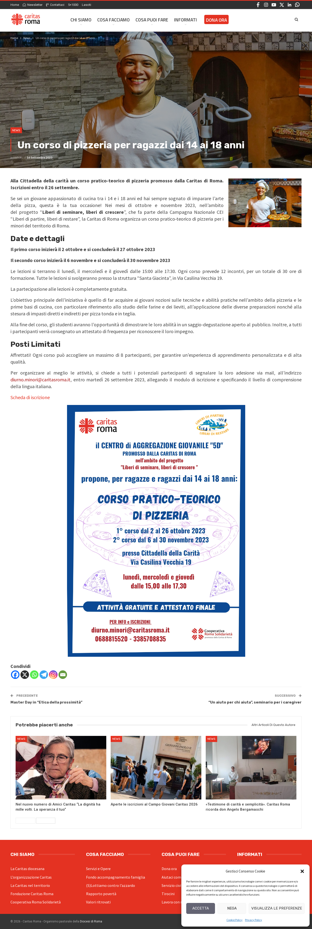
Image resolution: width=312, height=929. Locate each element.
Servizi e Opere (98, 868)
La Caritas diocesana (27, 868)
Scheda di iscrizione (30, 397)
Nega (232, 908)
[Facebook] (15, 674)
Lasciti (86, 5)
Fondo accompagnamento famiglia (115, 877)
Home (14, 5)
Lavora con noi (174, 902)
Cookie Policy (234, 920)
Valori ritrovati (98, 902)
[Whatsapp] (34, 674)
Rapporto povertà (101, 893)
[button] (302, 871)
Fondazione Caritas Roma (31, 893)
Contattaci (55, 5)
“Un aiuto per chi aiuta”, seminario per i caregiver (255, 702)
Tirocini (168, 893)
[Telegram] (43, 674)
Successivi (46, 820)
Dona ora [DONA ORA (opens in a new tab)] (216, 19)
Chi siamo (80, 19)
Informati (185, 19)
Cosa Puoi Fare (152, 19)
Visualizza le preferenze (276, 908)
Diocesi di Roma (91, 921)
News (16, 130)
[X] (24, 674)
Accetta (200, 908)
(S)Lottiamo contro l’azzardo (110, 885)
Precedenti (25, 820)
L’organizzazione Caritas (31, 877)
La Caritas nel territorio (30, 885)
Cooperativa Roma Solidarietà (35, 902)
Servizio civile (173, 885)
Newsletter (32, 5)
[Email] (62, 674)
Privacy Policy (253, 920)
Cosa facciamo (113, 19)
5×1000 (73, 5)
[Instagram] (53, 674)
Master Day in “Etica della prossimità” (46, 702)
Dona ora (169, 868)
